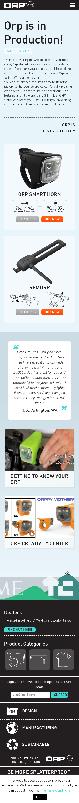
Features (27, 219)
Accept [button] (40, 797)
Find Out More (19, 630)
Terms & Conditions (56, 790)
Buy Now (52, 219)
